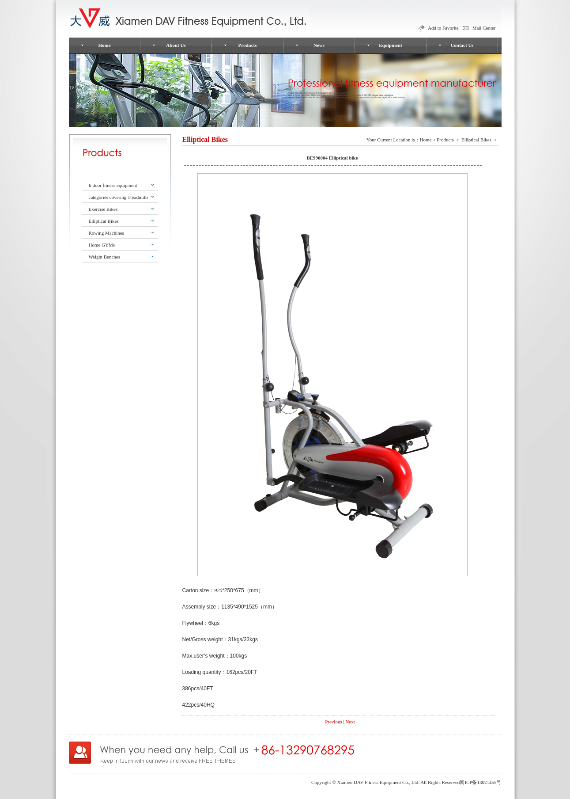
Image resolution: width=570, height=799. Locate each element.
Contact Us (461, 45)
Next (350, 721)
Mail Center (484, 27)
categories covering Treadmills (119, 197)
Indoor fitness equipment (113, 185)
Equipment (390, 45)
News (319, 45)
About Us (175, 45)
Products (247, 45)
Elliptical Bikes (104, 221)
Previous (333, 721)
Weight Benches (105, 256)
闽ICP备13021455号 (480, 782)
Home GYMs (102, 244)
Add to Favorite (443, 27)
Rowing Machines (106, 233)
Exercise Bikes (103, 209)
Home (104, 45)
